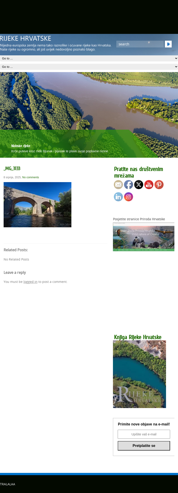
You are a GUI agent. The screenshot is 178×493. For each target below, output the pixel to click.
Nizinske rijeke (20, 146)
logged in (30, 281)
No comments (30, 177)
